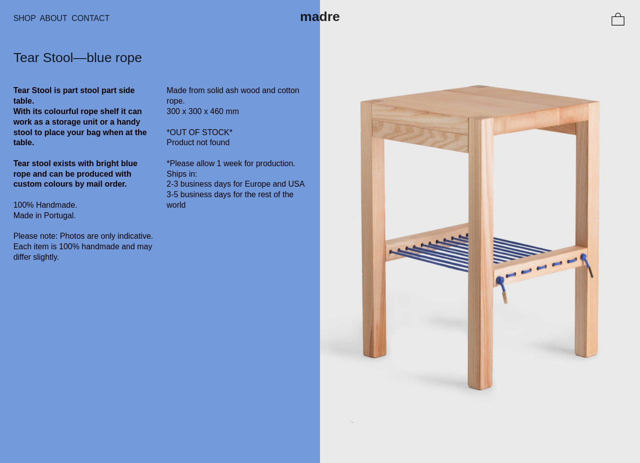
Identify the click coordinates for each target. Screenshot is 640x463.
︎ (618, 20)
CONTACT (91, 18)
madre (320, 16)
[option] (480, 231)
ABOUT (56, 18)
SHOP (25, 18)
